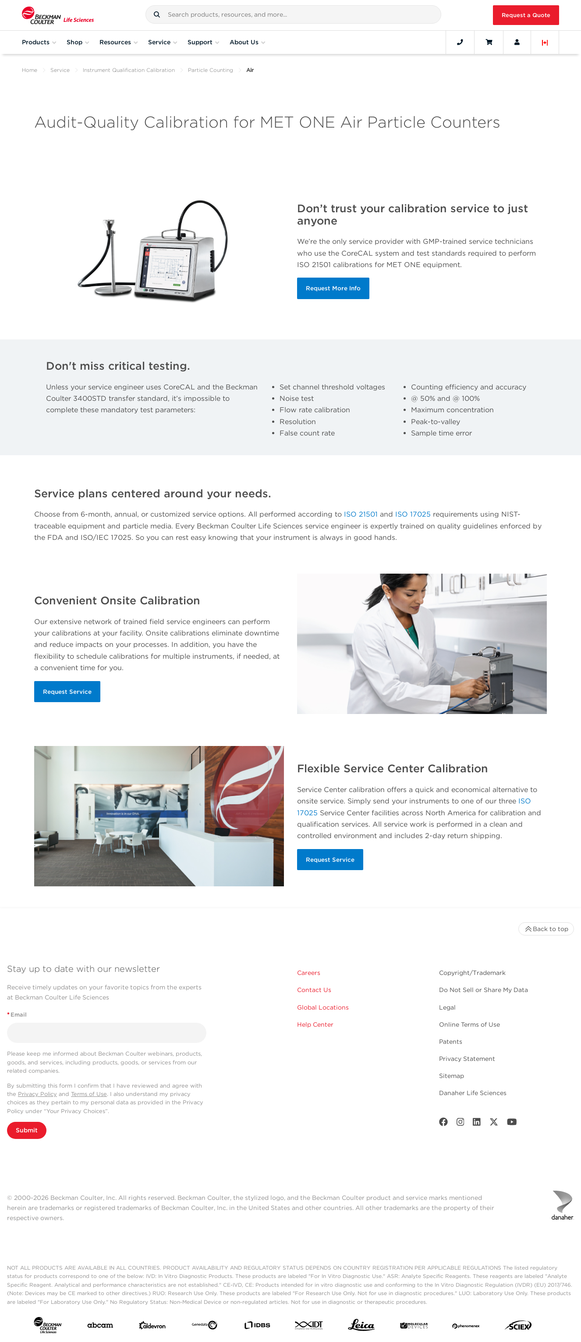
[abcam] (100, 1327)
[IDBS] (257, 1327)
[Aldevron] (152, 1327)
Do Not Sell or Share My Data (483, 989)
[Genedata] (204, 1327)
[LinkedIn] (477, 1124)
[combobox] (293, 14)
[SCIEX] (518, 1327)
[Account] (517, 42)
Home (29, 70)
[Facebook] (443, 1124)
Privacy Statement (467, 1058)
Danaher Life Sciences (473, 1092)
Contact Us (314, 989)
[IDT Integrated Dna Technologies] (309, 1327)
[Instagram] (460, 1124)
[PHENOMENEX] (466, 1327)
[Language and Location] (545, 42)
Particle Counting (210, 70)
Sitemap (451, 1075)
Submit (27, 1130)
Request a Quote (526, 15)
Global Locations (323, 1007)
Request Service (67, 691)
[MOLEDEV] (414, 1327)
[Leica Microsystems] (361, 1327)
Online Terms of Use (469, 1024)
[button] (157, 14)
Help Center (315, 1024)
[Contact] (460, 42)
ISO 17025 (413, 514)
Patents (450, 1041)
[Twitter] (493, 1124)
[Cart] (489, 42)
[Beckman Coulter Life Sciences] (58, 15)
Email (17, 1014)
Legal (447, 1007)
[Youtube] (512, 1124)
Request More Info (333, 288)
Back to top (546, 928)
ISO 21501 (361, 514)
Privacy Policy (37, 1094)
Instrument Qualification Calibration (129, 70)
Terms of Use (89, 1094)
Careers (308, 972)
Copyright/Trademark (472, 972)
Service (60, 70)
